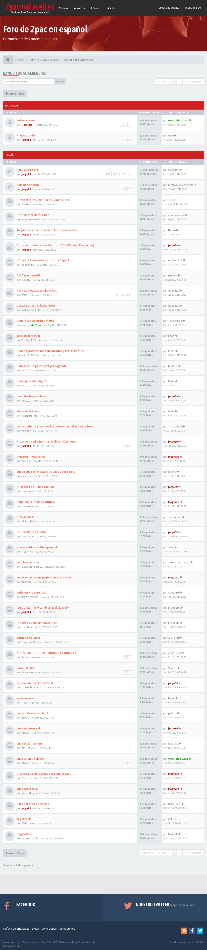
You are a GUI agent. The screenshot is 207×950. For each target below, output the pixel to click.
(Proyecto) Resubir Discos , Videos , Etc (43, 200)
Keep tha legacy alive (31, 396)
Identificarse (193, 7)
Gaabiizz (173, 170)
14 (123, 174)
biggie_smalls (29, 597)
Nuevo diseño (26, 135)
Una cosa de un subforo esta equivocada (44, 774)
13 (119, 174)
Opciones (147, 852)
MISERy (25, 280)
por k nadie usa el (28, 728)
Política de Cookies (12, 946)
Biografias (24, 834)
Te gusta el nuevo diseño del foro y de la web (47, 230)
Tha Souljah (175, 321)
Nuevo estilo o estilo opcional (37, 547)
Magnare (26, 125)
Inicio (63, 8)
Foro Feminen (26, 668)
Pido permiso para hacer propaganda (42, 366)
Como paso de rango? (31, 381)
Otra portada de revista (33, 804)
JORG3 (172, 200)
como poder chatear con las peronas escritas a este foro (55, 426)
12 (114, 174)
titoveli (25, 733)
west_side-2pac (178, 120)
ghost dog (174, 653)
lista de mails (25, 517)
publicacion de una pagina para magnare (44, 577)
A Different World (28, 275)
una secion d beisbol (30, 758)
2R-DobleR (27, 521)
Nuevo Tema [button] (15, 93)
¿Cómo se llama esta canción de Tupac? (43, 260)
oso (170, 135)
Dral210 (25, 370)
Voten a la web (26, 120)
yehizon (26, 431)
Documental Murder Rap (33, 215)
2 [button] (179, 81)
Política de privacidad (16, 928)
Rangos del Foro (28, 170)
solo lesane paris (28, 562)
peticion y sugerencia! (31, 592)
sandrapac (174, 517)
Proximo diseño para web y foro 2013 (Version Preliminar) (55, 245)
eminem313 (175, 260)
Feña (171, 336)
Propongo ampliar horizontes (37, 623)
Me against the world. (31, 411)
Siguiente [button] (195, 81)
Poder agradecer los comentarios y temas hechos (50, 351)
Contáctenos (67, 928)
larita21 (172, 834)
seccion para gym (28, 336)
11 (109, 174)
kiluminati (27, 506)
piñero (25, 717)
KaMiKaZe (174, 804)
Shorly (172, 472)
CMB (24, 823)
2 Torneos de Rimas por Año (35, 487)
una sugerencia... (28, 789)
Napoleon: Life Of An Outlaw (36, 502)
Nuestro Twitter (165, 904)
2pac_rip (26, 778)
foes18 (25, 536)
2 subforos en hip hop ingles (35, 321)
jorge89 (26, 140)
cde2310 (173, 592)
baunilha (26, 461)
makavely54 (28, 310)
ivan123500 (28, 355)
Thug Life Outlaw (31, 642)
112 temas (163, 81)
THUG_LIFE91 (29, 340)
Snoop (25, 657)
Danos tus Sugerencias (24, 73)
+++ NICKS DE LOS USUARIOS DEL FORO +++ (46, 653)
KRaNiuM (26, 415)
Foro (95, 8)
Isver (171, 698)
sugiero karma (26, 698)
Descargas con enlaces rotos (36, 305)
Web (79, 8)
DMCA (35, 928)
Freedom (173, 607)
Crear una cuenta (169, 7)
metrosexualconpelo (181, 185)
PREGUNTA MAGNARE (31, 456)
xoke (24, 295)
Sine (171, 547)
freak (24, 491)
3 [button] (185, 81)
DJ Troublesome (31, 687)
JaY (23, 748)
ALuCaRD (173, 638)
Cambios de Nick (28, 185)
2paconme (27, 264)
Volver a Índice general (18, 865)
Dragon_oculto (30, 838)
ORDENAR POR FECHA (31, 532)
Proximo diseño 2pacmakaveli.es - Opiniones (47, 441)
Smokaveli (27, 672)
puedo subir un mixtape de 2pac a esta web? (46, 472)
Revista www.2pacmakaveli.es (37, 290)
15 (128, 174)
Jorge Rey (40, 941)
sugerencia (24, 819)
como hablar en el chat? (32, 713)
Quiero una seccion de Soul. (35, 683)
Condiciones (49, 928)
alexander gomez (32, 566)
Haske (172, 230)
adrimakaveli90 (30, 219)
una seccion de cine (29, 743)
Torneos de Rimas (29, 638)
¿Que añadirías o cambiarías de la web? (43, 607)
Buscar (111, 8)
